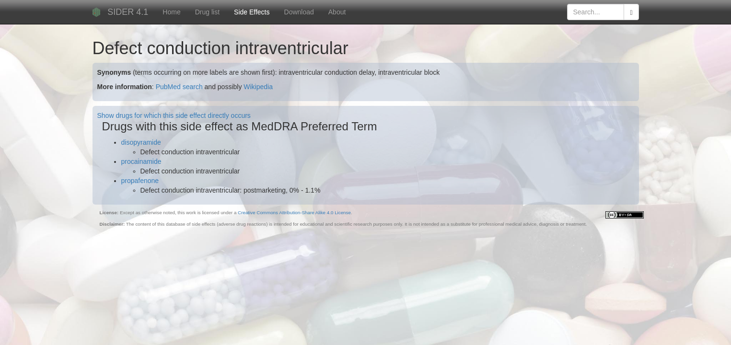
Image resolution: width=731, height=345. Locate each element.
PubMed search (179, 87)
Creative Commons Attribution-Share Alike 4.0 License (294, 212)
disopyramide (141, 142)
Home (171, 12)
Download (299, 12)
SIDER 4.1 (127, 12)
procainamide (141, 161)
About (337, 12)
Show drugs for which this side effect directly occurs (174, 115)
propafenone (140, 180)
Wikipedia (258, 87)
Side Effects (251, 12)
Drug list (207, 12)
